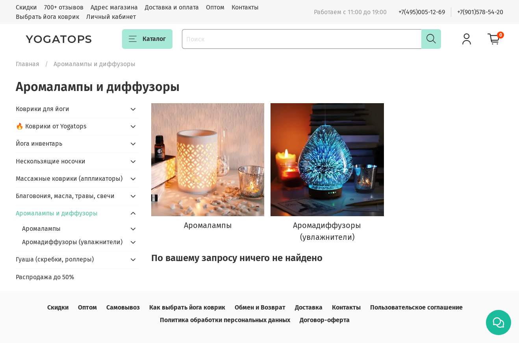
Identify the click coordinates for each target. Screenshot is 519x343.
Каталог (147, 39)
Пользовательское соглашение (416, 307)
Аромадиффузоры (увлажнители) (72, 242)
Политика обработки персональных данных (225, 320)
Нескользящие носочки (50, 161)
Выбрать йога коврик (47, 16)
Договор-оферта (325, 320)
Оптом (215, 7)
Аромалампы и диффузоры (57, 213)
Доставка (309, 307)
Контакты (245, 7)
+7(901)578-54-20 (480, 12)
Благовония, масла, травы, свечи (65, 196)
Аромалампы (41, 228)
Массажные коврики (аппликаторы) (69, 178)
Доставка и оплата (172, 7)
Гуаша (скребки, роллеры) (55, 259)
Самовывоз (123, 307)
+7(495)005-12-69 (422, 12)
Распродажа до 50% (45, 277)
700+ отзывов (63, 7)
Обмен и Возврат (260, 307)
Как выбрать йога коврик (187, 307)
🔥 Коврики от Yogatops (51, 126)
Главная (27, 64)
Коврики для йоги (42, 109)
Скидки (26, 7)
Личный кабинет (111, 16)
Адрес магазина (114, 7)
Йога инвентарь (39, 143)
